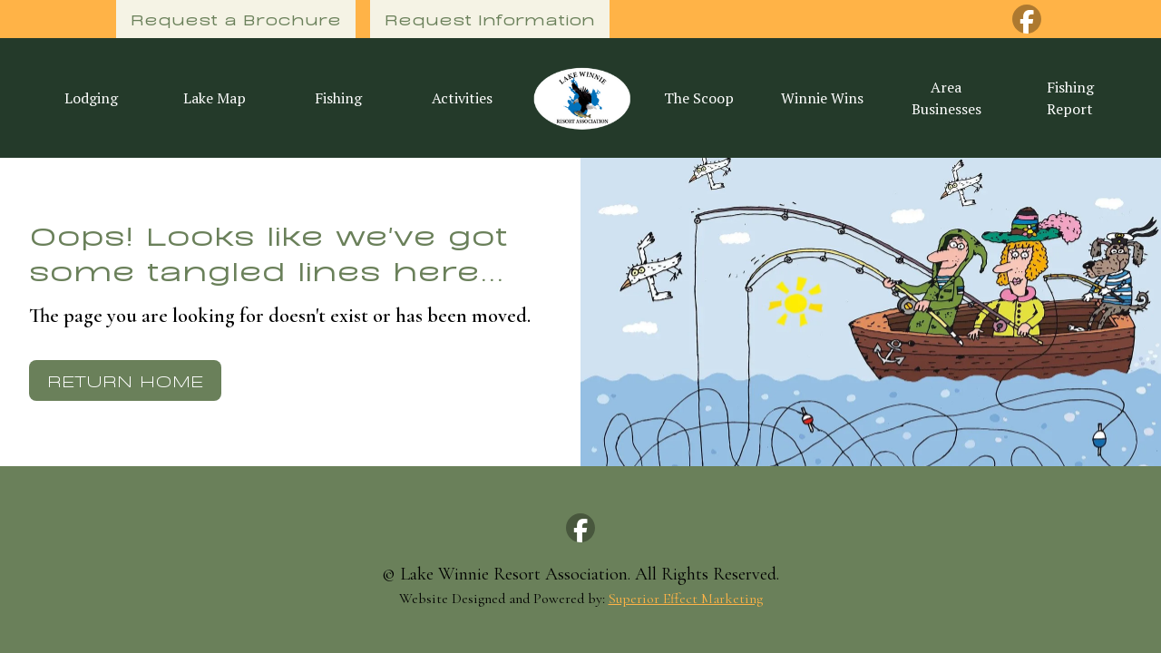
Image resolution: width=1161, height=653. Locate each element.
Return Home (125, 379)
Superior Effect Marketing (686, 599)
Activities (462, 98)
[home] (580, 98)
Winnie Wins (822, 98)
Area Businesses (946, 98)
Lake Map (214, 98)
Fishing (338, 98)
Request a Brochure (236, 18)
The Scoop (699, 98)
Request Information (490, 18)
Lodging (91, 98)
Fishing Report (1070, 98)
